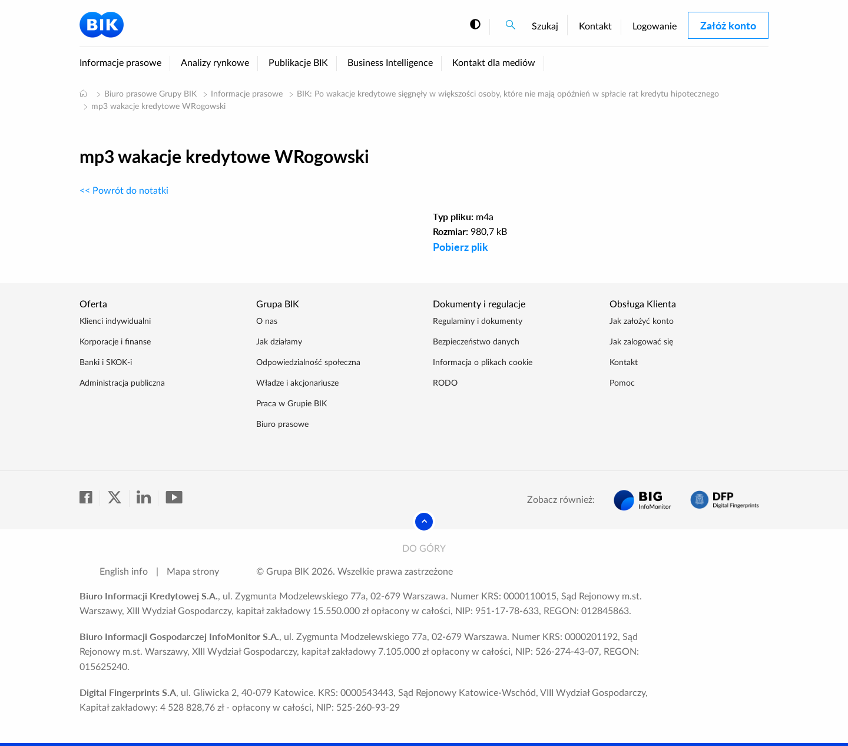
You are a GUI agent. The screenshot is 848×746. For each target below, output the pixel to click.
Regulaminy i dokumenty (477, 321)
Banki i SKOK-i (106, 363)
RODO (445, 383)
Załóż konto (728, 25)
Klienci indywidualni (115, 321)
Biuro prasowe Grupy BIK (150, 94)
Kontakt (595, 26)
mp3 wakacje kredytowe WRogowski (158, 106)
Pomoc (622, 383)
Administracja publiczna (122, 383)
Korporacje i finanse (115, 342)
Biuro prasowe (282, 424)
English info (124, 571)
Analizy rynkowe (215, 63)
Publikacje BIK (298, 63)
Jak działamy (279, 342)
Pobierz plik (460, 246)
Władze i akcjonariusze (297, 383)
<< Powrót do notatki (124, 190)
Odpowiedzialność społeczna (308, 363)
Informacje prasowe (120, 63)
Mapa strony (193, 571)
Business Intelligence (390, 63)
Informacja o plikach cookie (482, 363)
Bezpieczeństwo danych (476, 342)
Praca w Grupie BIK (291, 404)
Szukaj (545, 26)
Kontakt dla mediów (493, 63)
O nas (266, 321)
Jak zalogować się (641, 342)
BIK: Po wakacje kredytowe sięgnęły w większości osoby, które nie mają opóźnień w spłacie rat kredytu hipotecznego (508, 94)
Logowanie (654, 26)
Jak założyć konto (642, 321)
